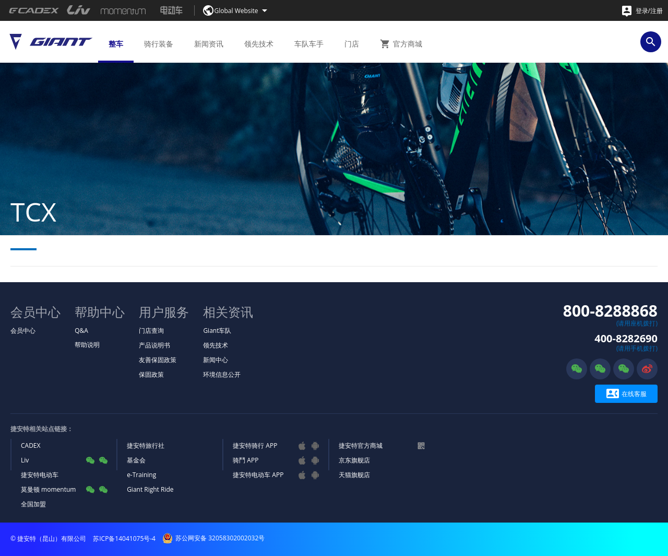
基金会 (136, 460)
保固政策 (151, 374)
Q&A (81, 330)
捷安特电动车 (39, 474)
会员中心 (22, 330)
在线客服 (626, 394)
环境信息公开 (222, 374)
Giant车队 (217, 330)
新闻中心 (215, 359)
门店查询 (151, 330)
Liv (25, 460)
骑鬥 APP (245, 460)
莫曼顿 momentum (48, 489)
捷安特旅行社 (145, 445)
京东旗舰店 (354, 460)
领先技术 (215, 345)
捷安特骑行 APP (255, 445)
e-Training (141, 474)
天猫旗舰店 (354, 474)
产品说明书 (154, 345)
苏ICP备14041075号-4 (124, 538)
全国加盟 (33, 504)
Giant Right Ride (150, 489)
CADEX (30, 445)
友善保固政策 (157, 359)
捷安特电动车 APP (258, 474)
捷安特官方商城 (361, 445)
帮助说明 (87, 344)
